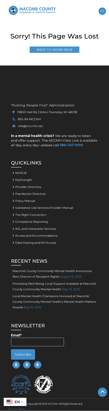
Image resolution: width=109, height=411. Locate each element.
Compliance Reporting (31, 222)
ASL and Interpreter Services (35, 229)
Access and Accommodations (36, 236)
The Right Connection (30, 215)
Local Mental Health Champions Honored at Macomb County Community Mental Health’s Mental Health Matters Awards (54, 302)
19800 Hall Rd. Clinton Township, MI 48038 (44, 112)
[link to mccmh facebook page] (16, 365)
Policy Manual (25, 201)
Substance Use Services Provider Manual (44, 208)
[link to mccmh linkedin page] (27, 365)
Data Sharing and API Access (35, 242)
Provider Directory (28, 187)
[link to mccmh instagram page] (37, 365)
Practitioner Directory (30, 194)
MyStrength (23, 180)
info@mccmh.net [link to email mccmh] (27, 126)
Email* (37, 339)
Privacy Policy (16, 409)
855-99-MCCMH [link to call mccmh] (26, 119)
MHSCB (20, 173)
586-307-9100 (71, 145)
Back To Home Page (54, 50)
